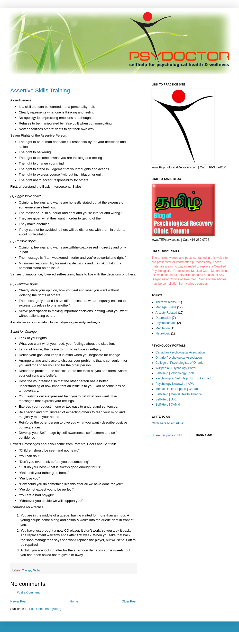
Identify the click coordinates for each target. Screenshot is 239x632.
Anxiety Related (166, 312)
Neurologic (162, 333)
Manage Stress (165, 307)
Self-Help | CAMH (167, 404)
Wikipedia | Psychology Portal (175, 368)
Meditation (162, 328)
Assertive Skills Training (40, 90)
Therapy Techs (31, 570)
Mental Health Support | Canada (177, 389)
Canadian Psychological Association (180, 352)
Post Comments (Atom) (45, 609)
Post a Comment (28, 592)
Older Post (129, 601)
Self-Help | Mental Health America (178, 394)
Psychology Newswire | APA (174, 384)
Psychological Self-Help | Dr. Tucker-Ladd (183, 378)
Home (74, 601)
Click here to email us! (168, 423)
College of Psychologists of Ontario (179, 363)
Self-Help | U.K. (166, 399)
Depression (163, 318)
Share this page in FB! (167, 435)
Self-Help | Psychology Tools (175, 373)
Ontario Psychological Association (178, 357)
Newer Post (18, 601)
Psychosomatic (165, 323)
